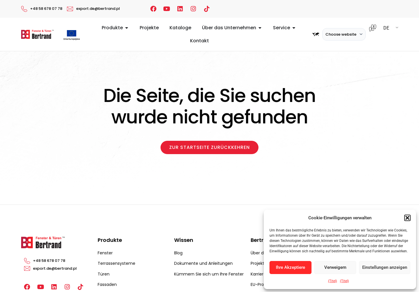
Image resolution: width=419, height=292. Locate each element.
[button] (407, 218)
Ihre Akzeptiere (290, 267)
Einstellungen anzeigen (384, 267)
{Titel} (332, 281)
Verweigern (335, 267)
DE (386, 28)
